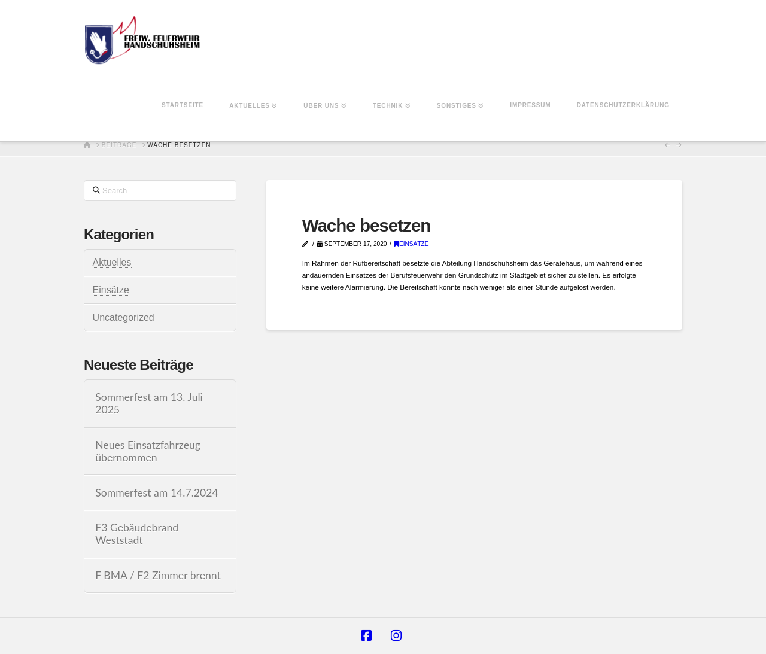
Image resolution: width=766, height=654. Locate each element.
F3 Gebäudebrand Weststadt (136, 533)
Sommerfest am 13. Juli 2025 (149, 403)
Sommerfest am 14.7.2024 (156, 492)
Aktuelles (112, 262)
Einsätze (411, 244)
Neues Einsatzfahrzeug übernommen (147, 451)
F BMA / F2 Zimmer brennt (158, 575)
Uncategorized (123, 317)
